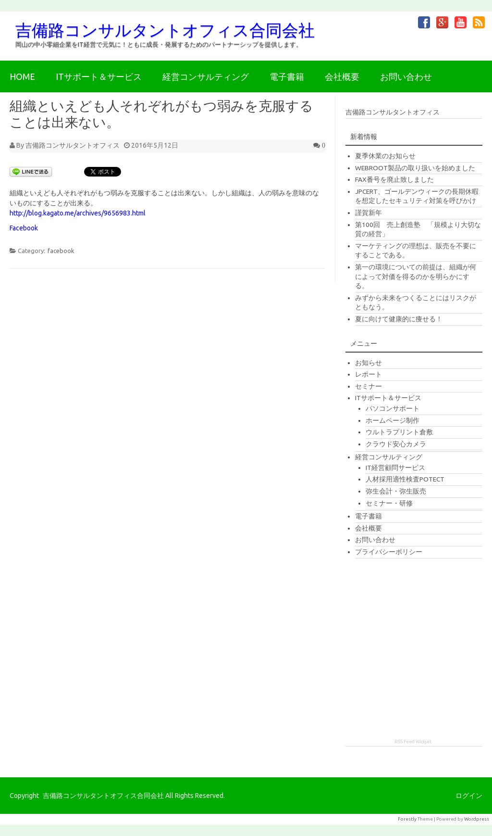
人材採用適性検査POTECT (405, 479)
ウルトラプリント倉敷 (399, 432)
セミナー (368, 386)
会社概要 (342, 76)
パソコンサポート (392, 408)
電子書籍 (287, 76)
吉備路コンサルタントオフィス (72, 145)
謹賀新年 (368, 212)
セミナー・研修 (389, 503)
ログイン (468, 795)
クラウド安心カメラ (396, 444)
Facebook (24, 228)
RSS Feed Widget (412, 741)
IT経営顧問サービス (395, 467)
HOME (22, 76)
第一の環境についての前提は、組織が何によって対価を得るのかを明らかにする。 (415, 276)
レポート (368, 374)
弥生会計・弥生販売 (396, 491)
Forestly (407, 819)
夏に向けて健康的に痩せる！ (399, 319)
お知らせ (368, 363)
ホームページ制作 (392, 420)
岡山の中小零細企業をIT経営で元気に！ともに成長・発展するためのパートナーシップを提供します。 (158, 44)
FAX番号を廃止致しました (394, 179)
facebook (61, 250)
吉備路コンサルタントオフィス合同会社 (165, 30)
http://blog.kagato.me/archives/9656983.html (78, 213)
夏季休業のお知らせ (385, 156)
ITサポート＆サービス (99, 76)
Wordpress (476, 819)
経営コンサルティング (205, 76)
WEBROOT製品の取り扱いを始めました (415, 168)
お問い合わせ (406, 76)
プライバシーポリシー (388, 552)
